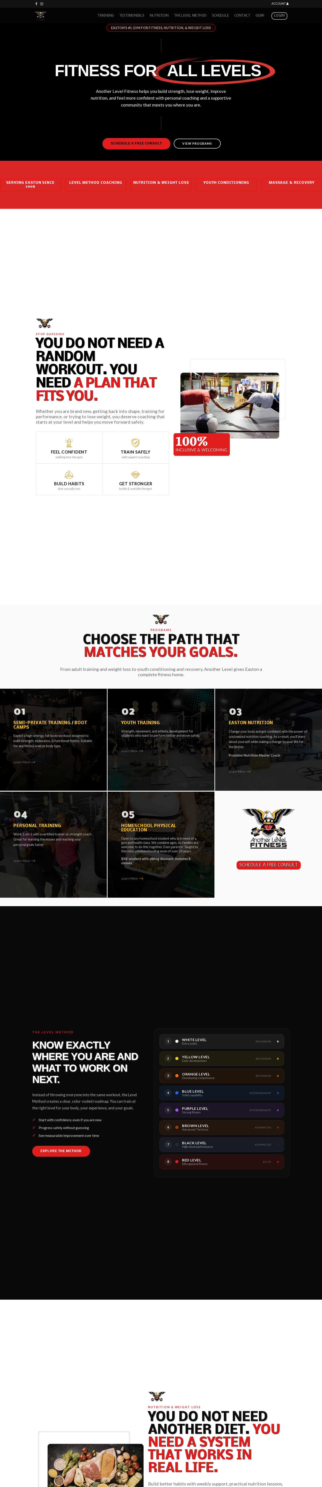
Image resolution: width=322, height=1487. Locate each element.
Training (105, 15)
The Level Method (190, 15)
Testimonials (131, 15)
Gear (260, 15)
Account (279, 3)
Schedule (220, 15)
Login (279, 15)
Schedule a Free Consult (136, 143)
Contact (242, 15)
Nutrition (159, 15)
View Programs (197, 143)
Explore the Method (61, 1151)
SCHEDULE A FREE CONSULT (268, 865)
